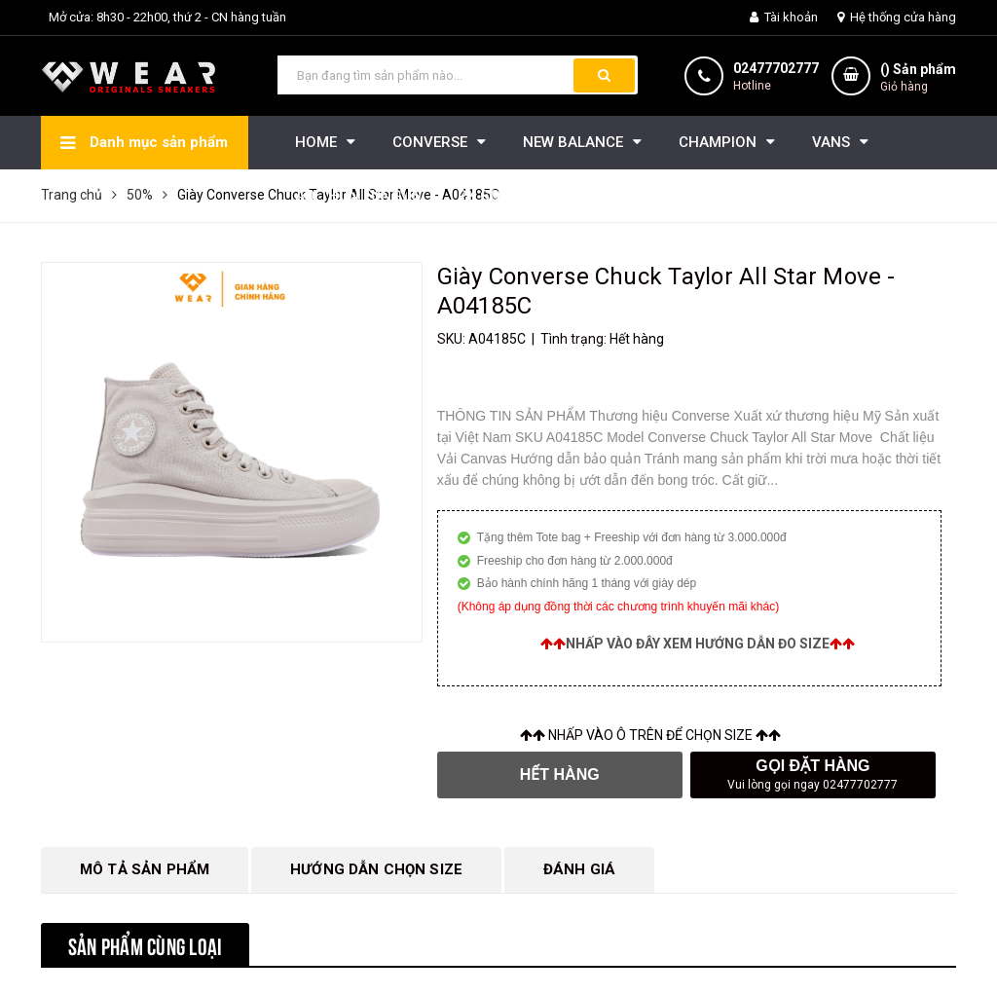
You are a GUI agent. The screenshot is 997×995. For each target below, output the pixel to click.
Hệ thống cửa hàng (896, 17)
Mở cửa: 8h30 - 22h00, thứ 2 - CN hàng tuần (167, 17)
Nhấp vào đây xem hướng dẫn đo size (698, 643)
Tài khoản (784, 17)
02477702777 (776, 68)
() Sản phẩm (918, 78)
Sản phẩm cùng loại (145, 944)
